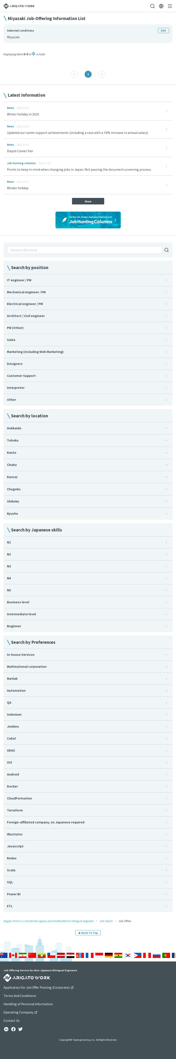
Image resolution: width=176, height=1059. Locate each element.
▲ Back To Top (88, 932)
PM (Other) (15, 327)
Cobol (11, 738)
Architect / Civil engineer (26, 316)
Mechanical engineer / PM (26, 292)
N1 (9, 542)
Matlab (12, 678)
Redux (12, 858)
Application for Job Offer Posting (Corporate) (38, 987)
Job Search (106, 921)
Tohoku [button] (12, 440)
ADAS (11, 750)
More (88, 201)
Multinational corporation (27, 666)
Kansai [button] (12, 477)
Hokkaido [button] (14, 428)
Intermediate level (21, 614)
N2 (9, 554)
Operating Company (20, 1012)
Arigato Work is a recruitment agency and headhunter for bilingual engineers (48, 921)
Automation (16, 690)
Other (11, 399)
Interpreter (16, 387)
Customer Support (21, 375)
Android (13, 774)
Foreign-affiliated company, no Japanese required (45, 822)
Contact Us (11, 1020)
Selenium (14, 714)
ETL (10, 906)
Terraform (15, 810)
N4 (9, 578)
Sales (11, 339)
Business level (18, 602)
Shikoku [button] (13, 501)
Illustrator (15, 834)
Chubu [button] (12, 464)
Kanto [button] (11, 452)
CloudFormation (19, 798)
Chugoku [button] (13, 489)
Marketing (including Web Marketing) (35, 351)
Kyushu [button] (12, 513)
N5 (9, 590)
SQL (10, 882)
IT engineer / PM (19, 280)
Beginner (14, 626)
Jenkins (13, 726)
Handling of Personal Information (28, 1004)
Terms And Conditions (19, 995)
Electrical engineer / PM (25, 304)
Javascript (15, 846)
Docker (12, 786)
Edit (163, 30)
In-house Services (21, 654)
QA (9, 702)
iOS (9, 762)
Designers (15, 363)
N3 (9, 566)
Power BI (13, 894)
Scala (11, 870)
